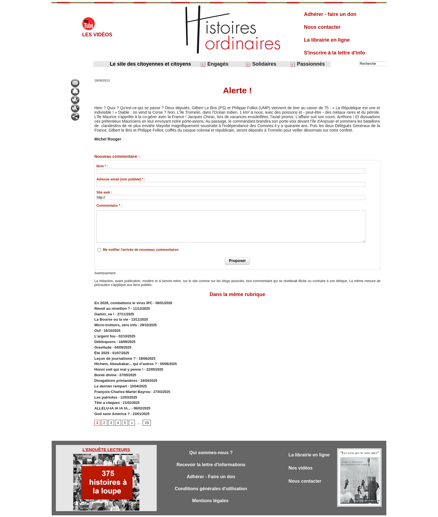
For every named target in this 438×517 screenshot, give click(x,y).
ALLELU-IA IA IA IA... (110, 398)
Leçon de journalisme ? (113, 353)
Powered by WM (247, 511)
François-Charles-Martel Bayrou (119, 383)
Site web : (104, 192)
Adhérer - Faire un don (210, 466)
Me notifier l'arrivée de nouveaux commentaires (140, 250)
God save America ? (110, 403)
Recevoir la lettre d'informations (211, 454)
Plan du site (214, 511)
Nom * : (102, 166)
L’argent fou (104, 333)
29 (145, 412)
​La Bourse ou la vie (109, 318)
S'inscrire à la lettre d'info (334, 53)
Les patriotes (104, 388)
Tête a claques (106, 393)
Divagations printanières (114, 373)
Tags (228, 511)
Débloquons (104, 338)
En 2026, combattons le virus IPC (120, 302)
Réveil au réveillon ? (110, 307)
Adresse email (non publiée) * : (120, 179)
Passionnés (307, 64)
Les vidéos (97, 34)
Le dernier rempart (109, 378)
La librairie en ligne (327, 40)
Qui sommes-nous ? (211, 441)
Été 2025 (101, 348)
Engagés (214, 64)
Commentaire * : (109, 206)
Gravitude (102, 343)
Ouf (97, 328)
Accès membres (190, 511)
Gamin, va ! (103, 313)
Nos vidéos (301, 457)
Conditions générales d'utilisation (211, 478)
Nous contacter (322, 27)
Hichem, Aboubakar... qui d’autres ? (122, 358)
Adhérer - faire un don (330, 14)
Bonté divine (104, 368)
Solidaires (260, 64)
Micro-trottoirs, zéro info (113, 323)
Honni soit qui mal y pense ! (116, 363)
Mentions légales (211, 491)
